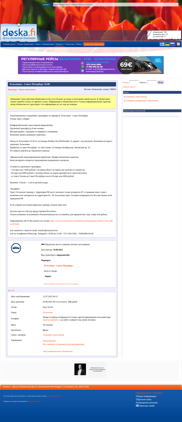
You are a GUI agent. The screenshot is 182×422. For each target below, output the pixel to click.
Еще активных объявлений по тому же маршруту (61, 284)
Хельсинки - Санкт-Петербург (58, 265)
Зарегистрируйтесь (51, 320)
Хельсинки (48, 312)
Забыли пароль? (129, 87)
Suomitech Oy (70, 387)
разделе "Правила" (34, 401)
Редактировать (49, 340)
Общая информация (146, 396)
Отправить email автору (53, 335)
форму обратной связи (54, 396)
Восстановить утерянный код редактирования (63, 344)
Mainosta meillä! (145, 406)
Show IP (11, 290)
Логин (125, 82)
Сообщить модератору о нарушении (141, 100)
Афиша (74, 4)
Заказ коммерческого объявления (58, 351)
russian (46, 4)
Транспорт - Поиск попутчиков (21, 89)
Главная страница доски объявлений (19, 32)
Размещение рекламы (147, 402)
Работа (90, 4)
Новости (82, 4)
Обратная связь (143, 399)
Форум (55, 4)
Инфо (61, 4)
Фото (67, 4)
